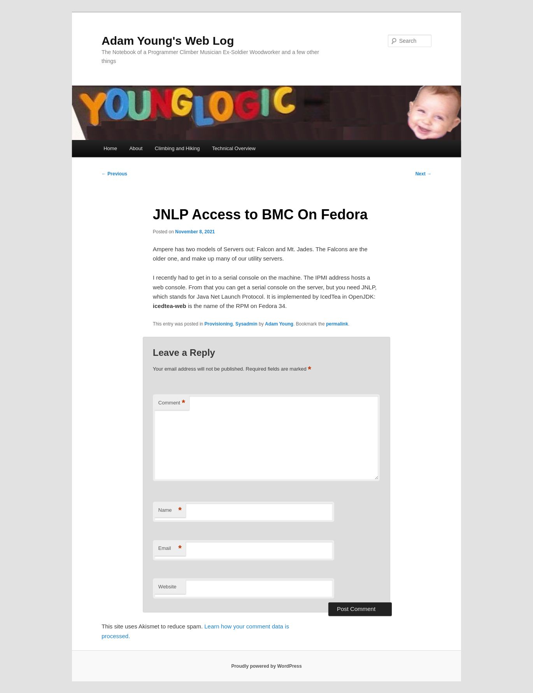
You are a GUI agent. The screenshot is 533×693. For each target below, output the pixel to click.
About (135, 148)
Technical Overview (234, 148)
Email (170, 548)
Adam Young (279, 324)
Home (110, 148)
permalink (337, 324)
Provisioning (219, 324)
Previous (114, 174)
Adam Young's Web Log (168, 40)
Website (167, 587)
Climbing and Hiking (177, 148)
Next (423, 174)
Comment (171, 403)
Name (170, 510)
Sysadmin (246, 324)
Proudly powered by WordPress (266, 666)
